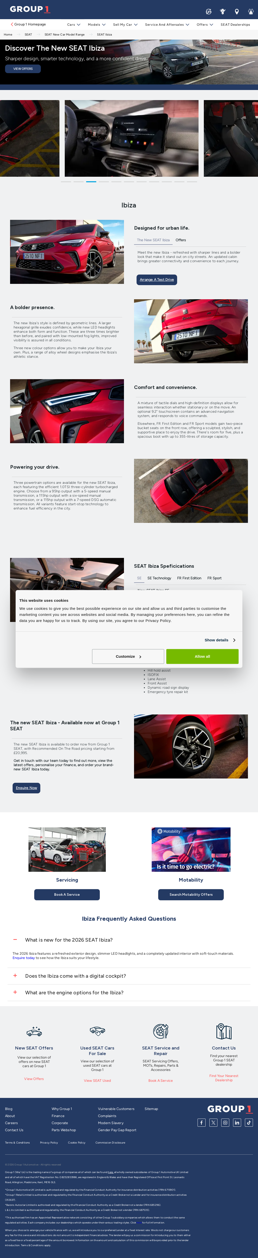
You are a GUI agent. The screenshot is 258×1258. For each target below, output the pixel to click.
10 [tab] (179, 182)
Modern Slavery (110, 1123)
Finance (58, 1116)
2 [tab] (79, 182)
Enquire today (24, 958)
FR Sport (214, 578)
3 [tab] (91, 182)
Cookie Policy (76, 1142)
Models (95, 24)
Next (251, 139)
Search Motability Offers (191, 894)
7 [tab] (142, 182)
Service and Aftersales (164, 24)
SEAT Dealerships (234, 24)
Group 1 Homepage (28, 24)
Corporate (60, 1123)
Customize (128, 656)
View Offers (23, 69)
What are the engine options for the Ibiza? (73, 993)
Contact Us (14, 1130)
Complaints (107, 1116)
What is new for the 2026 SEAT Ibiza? (68, 940)
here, (110, 1172)
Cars (73, 24)
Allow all (202, 656)
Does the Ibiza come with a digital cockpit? (75, 976)
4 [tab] (104, 182)
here (139, 1222)
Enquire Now (26, 788)
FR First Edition (189, 578)
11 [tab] (192, 182)
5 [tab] (116, 182)
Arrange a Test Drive (157, 280)
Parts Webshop (64, 1130)
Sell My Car (123, 24)
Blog (8, 1109)
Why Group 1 (62, 1109)
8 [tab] (154, 182)
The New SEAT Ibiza (153, 240)
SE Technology (159, 578)
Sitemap (151, 1109)
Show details (216, 640)
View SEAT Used (97, 1081)
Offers (201, 24)
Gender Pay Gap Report (117, 1130)
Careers (11, 1123)
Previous (6, 139)
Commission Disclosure (110, 1142)
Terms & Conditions (17, 1142)
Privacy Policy (49, 1142)
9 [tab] (167, 182)
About (10, 1116)
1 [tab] (66, 182)
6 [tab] (129, 182)
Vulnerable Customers (116, 1109)
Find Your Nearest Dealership (223, 1078)
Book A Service (67, 894)
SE (139, 578)
